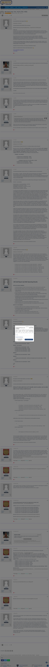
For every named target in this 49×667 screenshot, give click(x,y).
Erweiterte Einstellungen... (19, 337)
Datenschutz (27, 326)
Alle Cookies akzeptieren (28, 339)
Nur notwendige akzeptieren (19, 339)
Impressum (31, 326)
